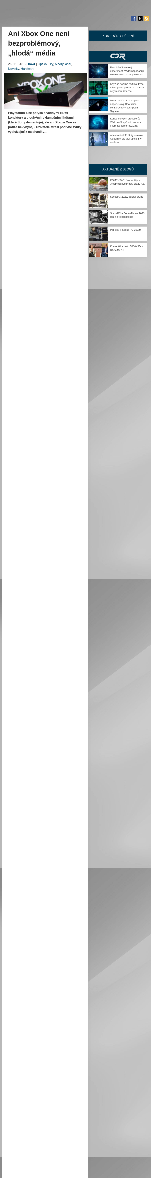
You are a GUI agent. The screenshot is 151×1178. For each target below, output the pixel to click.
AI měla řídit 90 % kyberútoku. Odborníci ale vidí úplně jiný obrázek (127, 139)
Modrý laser (63, 64)
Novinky (13, 68)
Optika (42, 64)
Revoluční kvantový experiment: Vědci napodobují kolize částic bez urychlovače (127, 71)
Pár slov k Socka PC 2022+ (125, 229)
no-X (31, 64)
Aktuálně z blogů (118, 169)
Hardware (27, 68)
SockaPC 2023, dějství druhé (126, 196)
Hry (51, 64)
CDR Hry (118, 56)
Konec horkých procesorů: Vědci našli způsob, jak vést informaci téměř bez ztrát (126, 122)
